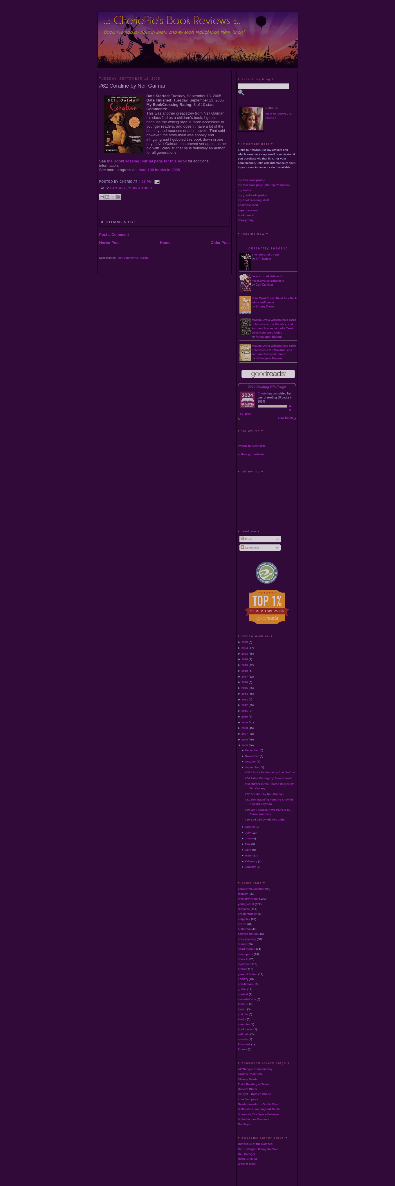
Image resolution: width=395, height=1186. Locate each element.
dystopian (245, 964)
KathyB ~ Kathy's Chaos (254, 1094)
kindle (242, 1019)
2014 (244, 693)
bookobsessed (248, 205)
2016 (244, 682)
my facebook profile (251, 180)
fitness (242, 1049)
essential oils (247, 999)
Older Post (220, 242)
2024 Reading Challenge (267, 387)
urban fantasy (247, 913)
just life (243, 1014)
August (250, 826)
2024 (244, 647)
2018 (244, 670)
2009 (244, 722)
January (250, 866)
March (249, 855)
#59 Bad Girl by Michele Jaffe (265, 819)
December (252, 750)
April (248, 849)
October (250, 761)
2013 (244, 699)
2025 (244, 642)
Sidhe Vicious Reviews (253, 1119)
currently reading (268, 248)
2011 (244, 710)
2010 (244, 716)
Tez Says (244, 1124)
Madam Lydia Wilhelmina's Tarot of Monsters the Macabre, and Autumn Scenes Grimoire (274, 350)
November (252, 756)
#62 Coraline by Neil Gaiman (133, 86)
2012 (244, 705)
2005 (244, 745)
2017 (244, 676)
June (248, 838)
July (248, 832)
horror (242, 924)
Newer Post (109, 242)
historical (244, 928)
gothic (242, 989)
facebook (244, 1044)
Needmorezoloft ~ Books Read (258, 1104)
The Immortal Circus (265, 254)
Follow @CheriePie (251, 454)
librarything (246, 220)
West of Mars (247, 1163)
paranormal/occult (250, 888)
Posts (246, 539)
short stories (246, 948)
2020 (244, 659)
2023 (244, 653)
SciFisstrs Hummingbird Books (259, 1109)
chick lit (243, 959)
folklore (243, 1004)
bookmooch (246, 215)
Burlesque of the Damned (255, 1143)
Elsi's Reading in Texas (254, 1084)
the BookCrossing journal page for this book (147, 161)
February (251, 861)
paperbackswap (248, 210)
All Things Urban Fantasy (255, 1069)
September (252, 767)
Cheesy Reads (248, 1079)
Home (165, 242)
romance (244, 908)
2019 (244, 665)
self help (244, 1034)
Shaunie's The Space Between (258, 1114)
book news (245, 1029)
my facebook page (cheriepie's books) (264, 184)
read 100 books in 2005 (159, 170)
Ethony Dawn (265, 306)
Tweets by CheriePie (252, 445)
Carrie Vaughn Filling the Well (258, 1149)
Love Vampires (248, 1099)
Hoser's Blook (247, 1089)
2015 (244, 687)
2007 (244, 733)
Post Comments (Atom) (132, 257)
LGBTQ (243, 979)
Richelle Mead (247, 1158)
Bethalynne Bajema (269, 336)
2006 (244, 739)
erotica (242, 968)
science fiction (248, 933)
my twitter (245, 190)
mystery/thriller (248, 898)
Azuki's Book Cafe (250, 1073)
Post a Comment (114, 234)
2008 (244, 727)
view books (286, 417)
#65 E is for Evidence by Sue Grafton (270, 772)
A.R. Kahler (263, 258)
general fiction (248, 974)
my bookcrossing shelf (253, 200)
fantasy (118, 188)
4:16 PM (145, 181)
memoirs (244, 1024)
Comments (250, 547)
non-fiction (245, 984)
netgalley (244, 919)
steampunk (245, 954)
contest (243, 994)
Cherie (262, 393)
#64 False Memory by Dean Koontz (268, 778)
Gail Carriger (264, 284)
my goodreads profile (252, 195)
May (247, 843)
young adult (140, 188)
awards (243, 1039)
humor (242, 944)
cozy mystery (247, 939)
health (242, 1009)
